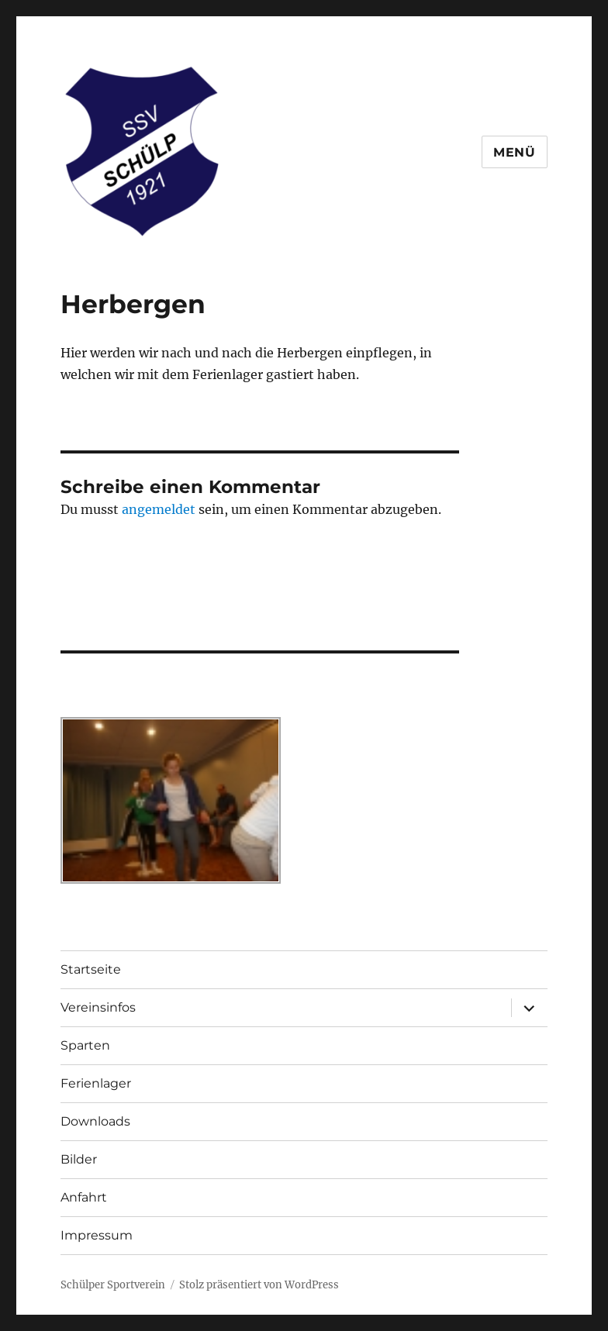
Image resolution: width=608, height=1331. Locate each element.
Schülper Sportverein (112, 1284)
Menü (514, 152)
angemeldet (158, 509)
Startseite (90, 969)
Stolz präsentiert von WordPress (259, 1284)
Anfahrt (83, 1197)
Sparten (85, 1045)
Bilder (78, 1159)
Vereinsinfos (98, 1007)
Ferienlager (95, 1083)
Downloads (95, 1121)
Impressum (96, 1235)
